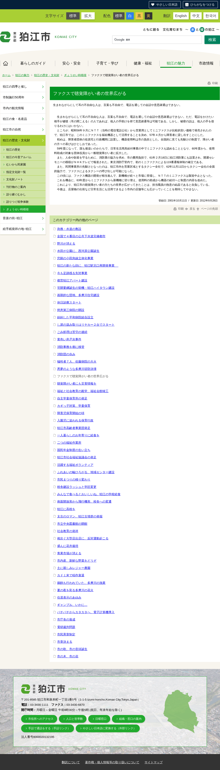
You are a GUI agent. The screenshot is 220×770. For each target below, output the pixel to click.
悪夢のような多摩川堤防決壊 (76, 369)
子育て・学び (107, 63)
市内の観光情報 (13, 108)
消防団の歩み (66, 354)
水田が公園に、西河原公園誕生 (78, 251)
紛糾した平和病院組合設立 (75, 317)
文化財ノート (14, 179)
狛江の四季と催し (15, 86)
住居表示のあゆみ (69, 597)
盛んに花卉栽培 (67, 546)
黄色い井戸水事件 (69, 339)
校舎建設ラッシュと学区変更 (76, 487)
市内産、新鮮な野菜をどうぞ (76, 560)
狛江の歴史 (13, 149)
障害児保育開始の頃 (70, 413)
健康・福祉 (143, 63)
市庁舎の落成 (66, 619)
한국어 (210, 16)
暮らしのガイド (33, 63)
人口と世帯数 (74, 718)
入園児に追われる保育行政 (75, 420)
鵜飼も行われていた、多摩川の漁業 (81, 583)
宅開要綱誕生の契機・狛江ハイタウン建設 (86, 287)
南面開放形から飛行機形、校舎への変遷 (84, 501)
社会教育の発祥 (67, 531)
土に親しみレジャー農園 (73, 568)
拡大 (88, 16)
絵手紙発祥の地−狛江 (17, 229)
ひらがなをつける (202, 4)
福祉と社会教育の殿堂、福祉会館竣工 (82, 391)
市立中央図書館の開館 (72, 523)
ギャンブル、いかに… (72, 605)
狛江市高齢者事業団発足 (73, 428)
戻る (190, 208)
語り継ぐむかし (16, 194)
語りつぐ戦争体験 (17, 201)
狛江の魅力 (176, 63)
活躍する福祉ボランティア (75, 465)
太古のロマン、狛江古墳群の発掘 (79, 516)
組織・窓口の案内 (130, 718)
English (181, 16)
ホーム (5, 63)
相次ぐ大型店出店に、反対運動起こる (82, 538)
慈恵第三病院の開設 (70, 310)
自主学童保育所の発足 (72, 398)
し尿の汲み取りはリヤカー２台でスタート (86, 324)
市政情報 (206, 63)
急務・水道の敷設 (69, 229)
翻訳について (71, 762)
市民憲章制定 (66, 634)
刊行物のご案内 (16, 187)
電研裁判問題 (66, 627)
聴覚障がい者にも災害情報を (76, 383)
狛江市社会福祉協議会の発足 (76, 457)
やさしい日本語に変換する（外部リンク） (109, 728)
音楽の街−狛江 (13, 218)
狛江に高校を (66, 509)
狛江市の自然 (12, 129)
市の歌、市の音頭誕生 (72, 649)
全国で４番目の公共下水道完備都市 (81, 236)
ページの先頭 (207, 208)
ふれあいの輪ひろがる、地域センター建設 (86, 472)
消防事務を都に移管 (70, 347)
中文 (196, 16)
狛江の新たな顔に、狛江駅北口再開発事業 (87, 265)
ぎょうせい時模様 (75, 75)
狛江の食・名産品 (15, 119)
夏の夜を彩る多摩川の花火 (75, 590)
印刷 (212, 83)
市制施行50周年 (13, 97)
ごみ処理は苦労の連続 (72, 332)
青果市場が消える (69, 553)
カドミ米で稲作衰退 (70, 575)
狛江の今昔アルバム (18, 157)
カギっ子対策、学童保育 (73, 405)
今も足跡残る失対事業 (72, 273)
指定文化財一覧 (16, 172)
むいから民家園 (16, 164)
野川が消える (66, 243)
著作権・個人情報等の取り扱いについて (112, 762)
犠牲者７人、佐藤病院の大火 (76, 361)
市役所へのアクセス (40, 718)
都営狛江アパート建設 (72, 280)
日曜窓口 (101, 718)
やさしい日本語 (167, 4)
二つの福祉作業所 (69, 442)
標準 (73, 16)
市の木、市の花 (67, 656)
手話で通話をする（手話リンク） (49, 728)
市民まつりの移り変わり (73, 479)
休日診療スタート (69, 302)
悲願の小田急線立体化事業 (75, 258)
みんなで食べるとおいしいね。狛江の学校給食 (89, 494)
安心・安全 (71, 63)
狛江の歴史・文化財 (46, 75)
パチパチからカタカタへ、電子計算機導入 (86, 612)
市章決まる (64, 641)
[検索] (157, 40)
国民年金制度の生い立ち (73, 450)
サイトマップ (154, 762)
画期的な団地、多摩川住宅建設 (78, 295)
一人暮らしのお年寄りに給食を (78, 435)
